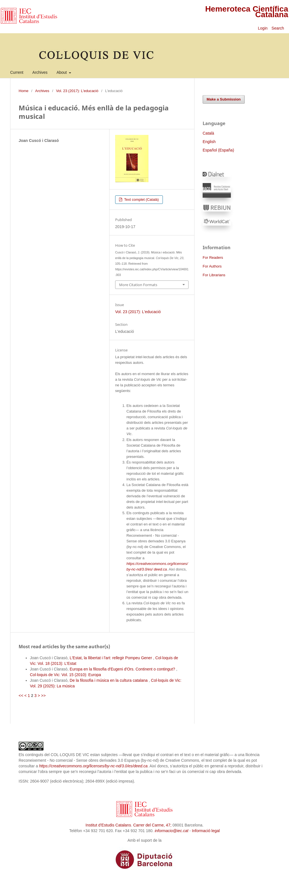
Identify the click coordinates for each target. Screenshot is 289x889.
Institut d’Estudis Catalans (108, 825)
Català (208, 133)
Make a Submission (224, 99)
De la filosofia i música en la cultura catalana (109, 680)
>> (43, 695)
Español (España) (218, 150)
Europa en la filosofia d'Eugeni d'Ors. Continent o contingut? (123, 669)
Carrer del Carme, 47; (152, 825)
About (62, 72)
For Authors (212, 266)
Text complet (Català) (141, 199)
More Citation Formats (138, 284)
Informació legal (206, 830)
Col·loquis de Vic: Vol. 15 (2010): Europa (65, 674)
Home (24, 91)
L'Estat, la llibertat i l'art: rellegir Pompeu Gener (111, 658)
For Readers (213, 257)
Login (263, 28)
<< (21, 695)
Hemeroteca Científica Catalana (246, 12)
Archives (40, 72)
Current (16, 72)
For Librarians (214, 275)
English (209, 141)
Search (278, 28)
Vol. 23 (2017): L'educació (77, 91)
